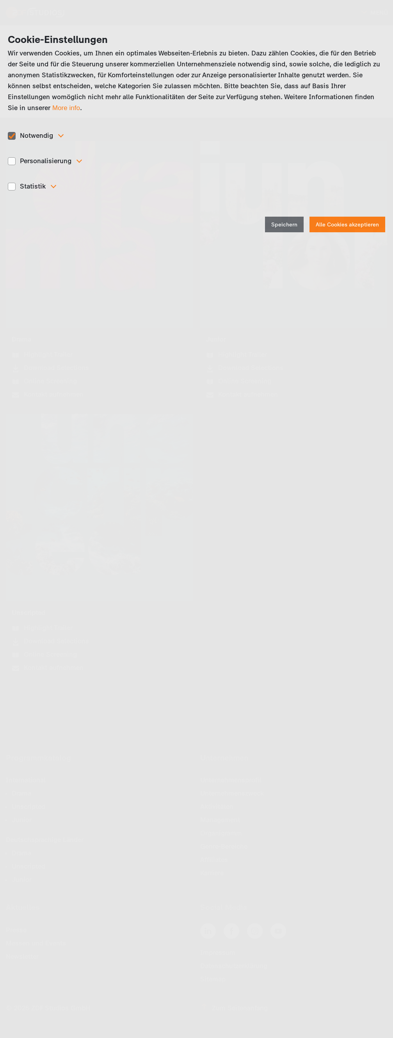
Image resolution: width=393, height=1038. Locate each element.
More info (66, 108)
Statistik (33, 186)
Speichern (284, 224)
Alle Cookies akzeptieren (347, 224)
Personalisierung (45, 161)
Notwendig (36, 135)
